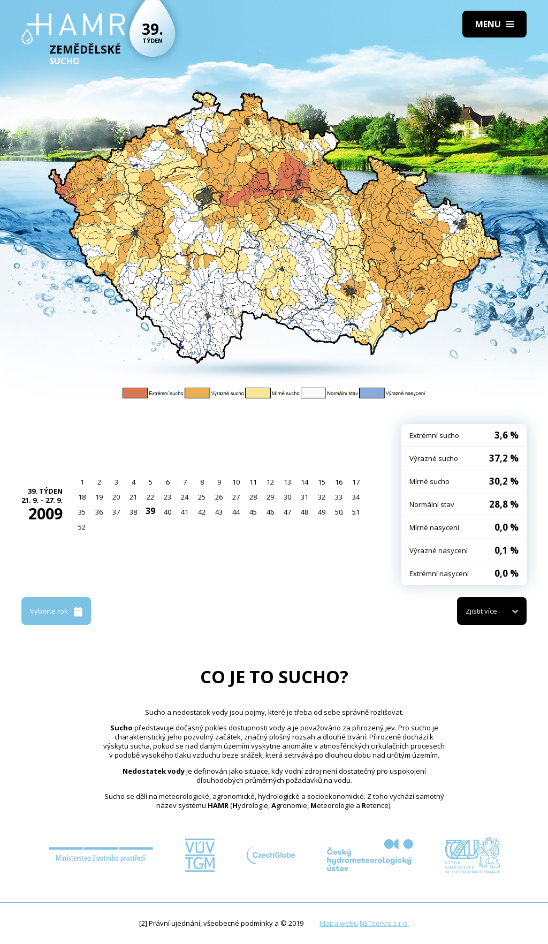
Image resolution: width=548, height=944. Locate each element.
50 (338, 512)
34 (356, 497)
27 (236, 497)
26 (219, 497)
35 (82, 512)
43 (219, 512)
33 (338, 497)
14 (304, 482)
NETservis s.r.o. (384, 923)
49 (321, 512)
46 (270, 512)
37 (116, 512)
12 (270, 482)
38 (133, 512)
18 (82, 497)
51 (356, 512)
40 (167, 512)
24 (184, 497)
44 (236, 512)
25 (202, 497)
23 (167, 497)
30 (287, 497)
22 (150, 497)
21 (133, 497)
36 (99, 512)
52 (82, 527)
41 (184, 512)
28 (253, 497)
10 (236, 482)
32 (321, 497)
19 (99, 497)
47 (287, 512)
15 (321, 482)
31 (304, 497)
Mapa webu (338, 923)
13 (287, 482)
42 (202, 512)
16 (338, 482)
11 (253, 482)
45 (253, 512)
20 (116, 497)
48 (304, 512)
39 (150, 511)
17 (356, 482)
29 (270, 497)
